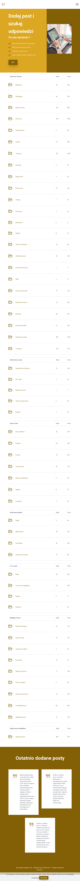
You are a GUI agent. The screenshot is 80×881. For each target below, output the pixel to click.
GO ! (13, 62)
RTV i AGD (19, 379)
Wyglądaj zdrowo (21, 717)
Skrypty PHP (19, 176)
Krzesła (18, 455)
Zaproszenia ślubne (21, 649)
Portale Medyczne (21, 705)
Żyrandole (19, 501)
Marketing (18, 85)
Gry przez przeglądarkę (22, 585)
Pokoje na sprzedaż (21, 291)
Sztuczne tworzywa (22, 267)
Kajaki (17, 520)
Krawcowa (19, 211)
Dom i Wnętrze (20, 431)
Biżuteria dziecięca (21, 626)
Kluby (17, 574)
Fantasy (18, 596)
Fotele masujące (20, 682)
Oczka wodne (20, 466)
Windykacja (19, 96)
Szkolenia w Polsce (21, 302)
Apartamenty (19, 531)
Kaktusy (18, 489)
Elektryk (18, 233)
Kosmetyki (19, 660)
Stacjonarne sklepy (21, 337)
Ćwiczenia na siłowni (22, 554)
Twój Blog (19, 348)
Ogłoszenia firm (20, 737)
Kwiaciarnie (19, 222)
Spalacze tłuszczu (21, 671)
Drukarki (18, 412)
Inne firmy (19, 119)
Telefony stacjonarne (22, 401)
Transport (18, 153)
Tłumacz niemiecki (21, 244)
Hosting (18, 200)
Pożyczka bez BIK (21, 325)
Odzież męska (20, 638)
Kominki (18, 443)
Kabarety (18, 607)
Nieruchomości (20, 107)
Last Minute (19, 543)
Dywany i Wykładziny (22, 478)
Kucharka (18, 165)
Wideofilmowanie (21, 256)
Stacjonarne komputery (23, 368)
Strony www (19, 188)
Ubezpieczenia (20, 130)
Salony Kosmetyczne (22, 694)
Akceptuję (44, 878)
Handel (18, 142)
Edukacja (18, 314)
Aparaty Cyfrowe (21, 390)
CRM (17, 279)
